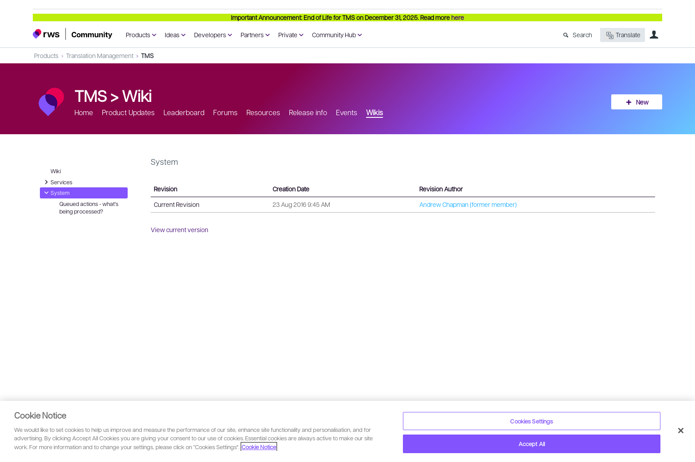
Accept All (532, 443)
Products (138, 35)
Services (57, 182)
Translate (622, 35)
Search (582, 35)
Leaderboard (184, 112)
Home (83, 112)
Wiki (137, 95)
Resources (263, 112)
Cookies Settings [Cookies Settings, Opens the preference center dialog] (531, 421)
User (653, 34)
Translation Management (99, 55)
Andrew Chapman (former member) (468, 204)
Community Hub (334, 35)
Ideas (172, 35)
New (642, 102)
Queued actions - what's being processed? (88, 207)
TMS (147, 55)
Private (287, 35)
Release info (308, 112)
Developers (210, 35)
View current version (179, 229)
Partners (252, 35)
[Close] (681, 430)
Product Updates (128, 112)
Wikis (374, 112)
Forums (225, 112)
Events (346, 112)
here (457, 17)
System (56, 192)
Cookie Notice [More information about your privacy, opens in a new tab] (259, 446)
